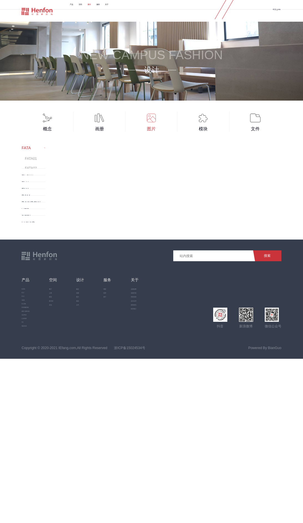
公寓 (63, 409)
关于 (160, 11)
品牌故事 (150, 400)
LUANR (27, 469)
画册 (92, 409)
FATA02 (31, 170)
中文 (265, 11)
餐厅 (63, 400)
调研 (119, 400)
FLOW (27, 434)
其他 (63, 438)
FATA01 (31, 160)
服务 (140, 11)
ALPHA (27, 460)
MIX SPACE (31, 452)
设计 (119, 11)
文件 (92, 438)
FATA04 (31, 189)
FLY (25, 408)
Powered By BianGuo (264, 512)
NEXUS (28, 486)
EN (276, 11)
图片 (92, 419)
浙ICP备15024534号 (129, 512)
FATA (26, 400)
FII (24, 478)
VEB (25, 425)
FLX (25, 417)
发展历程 (150, 409)
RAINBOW (30, 443)
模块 (92, 428)
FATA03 (31, 179)
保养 (119, 409)
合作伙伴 (150, 428)
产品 (77, 11)
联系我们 (150, 447)
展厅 (119, 419)
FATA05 (31, 198)
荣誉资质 (150, 419)
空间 (98, 11)
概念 (92, 400)
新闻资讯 (150, 438)
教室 (63, 419)
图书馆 (65, 428)
